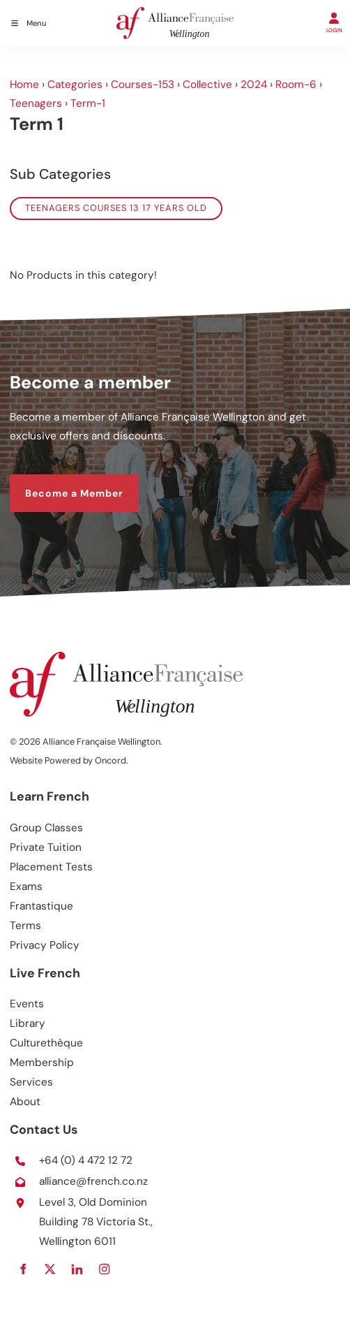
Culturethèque (46, 1043)
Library (27, 1023)
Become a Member (59, 482)
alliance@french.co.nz (93, 1181)
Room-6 (296, 85)
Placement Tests (51, 867)
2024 (254, 85)
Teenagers (36, 103)
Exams (26, 886)
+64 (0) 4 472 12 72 (85, 1160)
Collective (207, 85)
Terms (25, 926)
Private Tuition (46, 847)
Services (31, 1082)
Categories (74, 85)
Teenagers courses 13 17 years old (116, 208)
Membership (42, 1063)
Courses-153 (142, 85)
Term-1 (87, 103)
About (25, 1102)
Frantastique (41, 906)
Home (24, 85)
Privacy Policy (44, 945)
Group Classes (46, 828)
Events (27, 1004)
